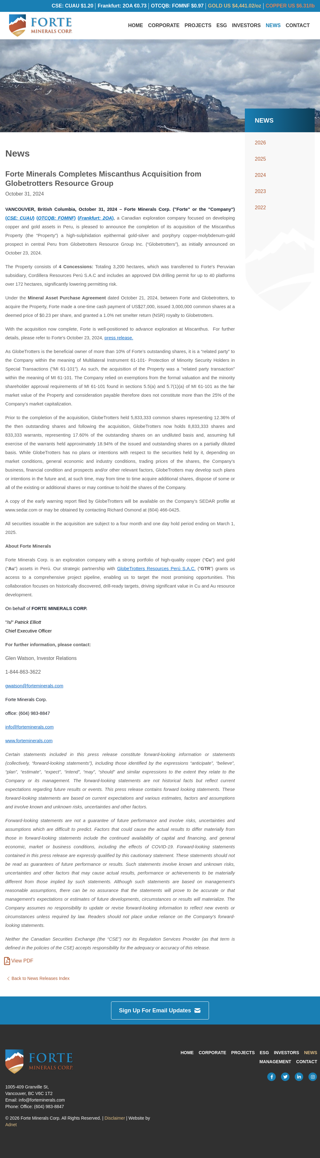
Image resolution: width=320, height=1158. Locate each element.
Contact (298, 28)
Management (275, 1061)
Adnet (11, 1124)
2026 (260, 147)
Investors (246, 28)
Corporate (164, 28)
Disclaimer (114, 1118)
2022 (260, 212)
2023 (260, 196)
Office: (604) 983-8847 (42, 1106)
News (273, 28)
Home (135, 28)
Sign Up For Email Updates (160, 1011)
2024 (260, 180)
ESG (221, 28)
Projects (198, 28)
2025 (260, 164)
